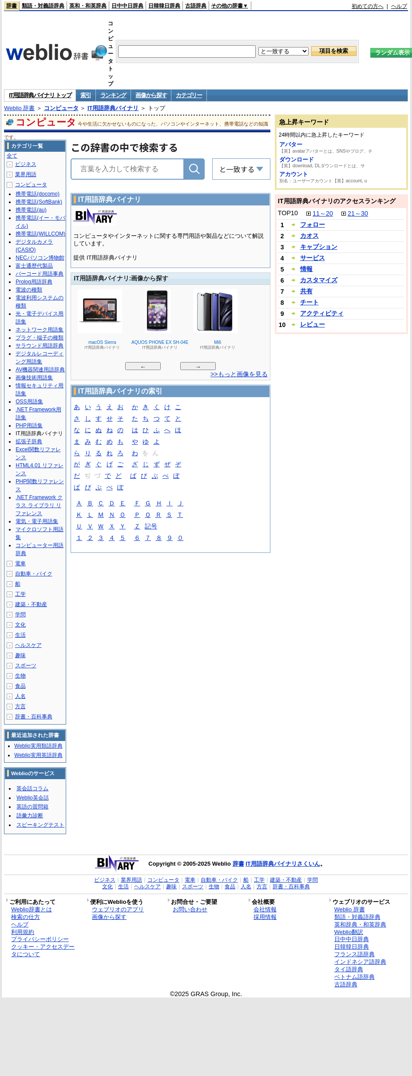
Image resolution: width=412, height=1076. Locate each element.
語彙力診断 (29, 815)
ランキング (113, 95)
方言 (20, 706)
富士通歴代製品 (34, 266)
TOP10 (288, 213)
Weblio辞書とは (31, 909)
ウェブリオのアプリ (118, 909)
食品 (20, 686)
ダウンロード (296, 159)
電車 (20, 563)
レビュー (312, 324)
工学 (20, 594)
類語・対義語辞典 (43, 5)
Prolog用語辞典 (34, 282)
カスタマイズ (318, 280)
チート (309, 302)
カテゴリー (189, 95)
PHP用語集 (29, 425)
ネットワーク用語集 (39, 330)
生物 (20, 676)
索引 (85, 95)
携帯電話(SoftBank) (39, 202)
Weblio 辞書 (19, 108)
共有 (306, 291)
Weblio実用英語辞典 (38, 755)
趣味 (20, 655)
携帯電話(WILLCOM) (40, 234)
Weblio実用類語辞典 (38, 746)
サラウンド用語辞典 (39, 346)
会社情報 (265, 909)
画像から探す (150, 95)
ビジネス (25, 164)
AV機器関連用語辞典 (40, 370)
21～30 (358, 213)
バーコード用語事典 (39, 274)
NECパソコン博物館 (40, 258)
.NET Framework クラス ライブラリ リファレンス (39, 505)
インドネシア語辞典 (360, 961)
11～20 (323, 213)
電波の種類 (29, 290)
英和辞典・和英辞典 (360, 924)
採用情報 (265, 917)
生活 (20, 635)
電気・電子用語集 (37, 521)
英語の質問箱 (32, 807)
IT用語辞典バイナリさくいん (283, 863)
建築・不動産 (31, 604)
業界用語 (25, 174)
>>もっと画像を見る (239, 374)
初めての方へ (368, 6)
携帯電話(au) (31, 210)
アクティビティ (322, 313)
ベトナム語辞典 (354, 977)
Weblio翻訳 (348, 932)
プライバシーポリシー (40, 939)
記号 (151, 527)
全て (12, 155)
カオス (309, 235)
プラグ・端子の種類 (39, 338)
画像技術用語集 (34, 377)
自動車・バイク (33, 574)
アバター (290, 144)
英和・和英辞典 (88, 5)
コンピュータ (61, 108)
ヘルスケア (28, 645)
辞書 (11, 5)
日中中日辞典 (127, 5)
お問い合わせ (190, 909)
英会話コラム (32, 788)
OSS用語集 (29, 401)
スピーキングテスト (40, 825)
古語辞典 (195, 5)
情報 (306, 268)
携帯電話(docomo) (37, 194)
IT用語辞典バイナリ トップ (40, 95)
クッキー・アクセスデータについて (43, 950)
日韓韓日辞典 (164, 5)
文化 (20, 625)
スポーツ (25, 665)
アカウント (293, 174)
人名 (20, 696)
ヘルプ (399, 6)
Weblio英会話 (32, 798)
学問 (20, 614)
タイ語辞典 (348, 969)
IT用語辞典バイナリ (113, 108)
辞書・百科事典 (33, 716)
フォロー (312, 224)
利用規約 (22, 932)
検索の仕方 (25, 917)
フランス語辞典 (354, 954)
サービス (312, 257)
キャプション (318, 246)
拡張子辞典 (29, 441)
